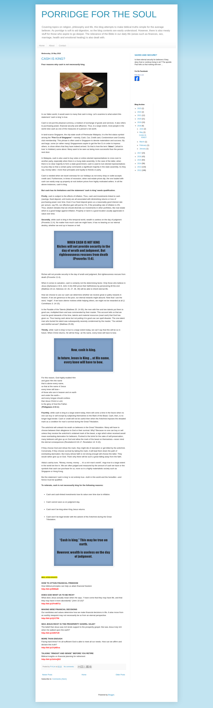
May (141, 132)
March (142, 142)
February (143, 145)
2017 (139, 153)
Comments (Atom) (59, 679)
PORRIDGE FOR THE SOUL (99, 14)
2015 (139, 160)
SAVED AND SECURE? (146, 55)
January (142, 149)
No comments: (69, 666)
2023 (139, 108)
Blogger (111, 695)
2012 (139, 170)
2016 (139, 157)
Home (42, 45)
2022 (139, 112)
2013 (139, 167)
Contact (62, 45)
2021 (139, 115)
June (141, 129)
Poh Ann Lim (139, 75)
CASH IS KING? (53, 59)
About (51, 45)
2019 (139, 122)
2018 (139, 126)
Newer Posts (47, 675)
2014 (139, 163)
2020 (139, 119)
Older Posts (120, 675)
